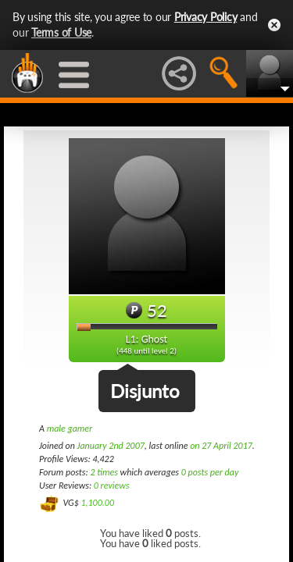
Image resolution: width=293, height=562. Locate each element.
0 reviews (112, 485)
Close (274, 25)
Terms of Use (61, 32)
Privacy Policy (206, 16)
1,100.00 (97, 502)
